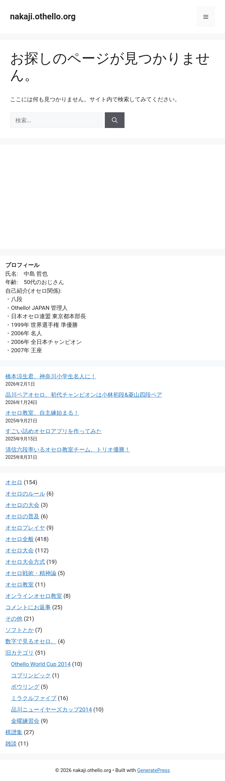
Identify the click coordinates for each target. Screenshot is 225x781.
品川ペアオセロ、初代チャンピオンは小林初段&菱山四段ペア (83, 394)
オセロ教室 (19, 584)
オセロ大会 (19, 550)
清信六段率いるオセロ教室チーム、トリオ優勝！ (67, 449)
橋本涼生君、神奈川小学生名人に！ (50, 376)
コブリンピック (31, 675)
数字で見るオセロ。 (30, 641)
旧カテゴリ (19, 652)
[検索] (115, 120)
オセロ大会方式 (25, 561)
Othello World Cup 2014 (40, 664)
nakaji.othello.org (42, 16)
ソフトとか (19, 630)
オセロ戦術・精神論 (30, 573)
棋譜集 (13, 732)
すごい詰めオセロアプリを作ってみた (53, 431)
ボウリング (25, 686)
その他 (13, 618)
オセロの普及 (22, 516)
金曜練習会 (25, 721)
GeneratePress (153, 770)
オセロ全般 (19, 539)
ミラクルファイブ (33, 698)
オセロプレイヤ (25, 527)
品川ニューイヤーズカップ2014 (51, 709)
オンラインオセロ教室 (33, 596)
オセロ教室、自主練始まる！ (42, 412)
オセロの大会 (22, 505)
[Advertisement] (112, 197)
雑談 (11, 743)
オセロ (13, 482)
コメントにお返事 (28, 607)
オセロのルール (25, 493)
